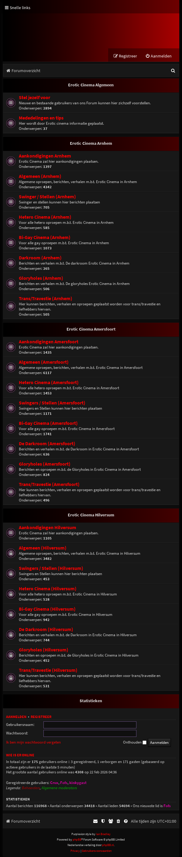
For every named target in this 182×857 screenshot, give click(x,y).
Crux (54, 783)
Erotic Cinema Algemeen (91, 85)
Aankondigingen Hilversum (47, 528)
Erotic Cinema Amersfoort (91, 329)
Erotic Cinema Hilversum (91, 515)
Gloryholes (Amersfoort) (44, 464)
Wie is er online (20, 755)
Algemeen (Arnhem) (40, 176)
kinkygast (78, 783)
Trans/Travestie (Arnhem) (45, 299)
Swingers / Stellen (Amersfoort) (52, 403)
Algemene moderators (59, 788)
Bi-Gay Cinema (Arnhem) (44, 238)
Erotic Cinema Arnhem (91, 143)
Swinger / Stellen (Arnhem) (47, 197)
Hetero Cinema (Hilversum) (48, 589)
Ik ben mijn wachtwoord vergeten (33, 742)
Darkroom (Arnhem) (40, 258)
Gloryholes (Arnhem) (41, 278)
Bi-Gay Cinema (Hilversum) (47, 609)
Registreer (41, 717)
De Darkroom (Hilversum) (46, 630)
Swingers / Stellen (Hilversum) (51, 568)
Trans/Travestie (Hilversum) (48, 670)
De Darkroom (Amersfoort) (47, 444)
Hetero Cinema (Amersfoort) (49, 383)
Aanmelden (16, 717)
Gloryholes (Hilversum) (43, 650)
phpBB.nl (108, 845)
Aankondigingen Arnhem (45, 156)
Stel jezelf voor (34, 98)
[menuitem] (158, 56)
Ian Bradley (103, 834)
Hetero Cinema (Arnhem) (45, 217)
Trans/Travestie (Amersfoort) (49, 484)
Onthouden (134, 742)
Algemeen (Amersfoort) (44, 362)
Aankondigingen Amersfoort (48, 342)
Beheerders (31, 788)
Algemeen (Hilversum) (43, 548)
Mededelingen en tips (41, 118)
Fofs (63, 783)
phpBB (77, 840)
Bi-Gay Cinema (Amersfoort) (48, 423)
